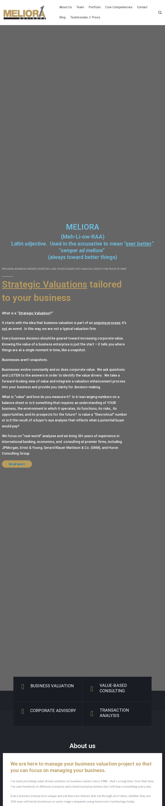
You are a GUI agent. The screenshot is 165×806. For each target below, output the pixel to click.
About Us (65, 7)
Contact (142, 7)
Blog (62, 17)
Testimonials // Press (85, 17)
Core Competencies (118, 7)
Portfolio (95, 7)
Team (80, 7)
